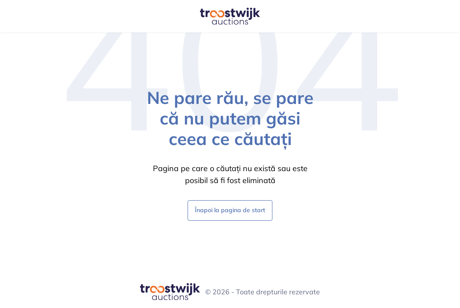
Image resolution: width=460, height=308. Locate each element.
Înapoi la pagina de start (230, 210)
